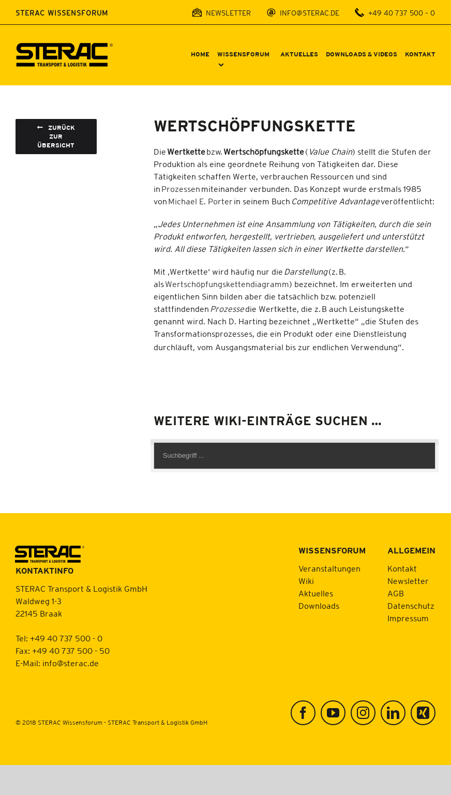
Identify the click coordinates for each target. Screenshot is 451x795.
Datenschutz (410, 605)
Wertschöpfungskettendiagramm (227, 284)
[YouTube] (333, 712)
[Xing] (423, 712)
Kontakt (402, 568)
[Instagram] (363, 712)
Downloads (318, 605)
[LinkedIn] (393, 712)
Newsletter (408, 581)
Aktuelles (315, 593)
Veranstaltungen (329, 568)
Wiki (306, 581)
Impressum (408, 618)
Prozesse (227, 308)
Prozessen (180, 188)
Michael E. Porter (200, 201)
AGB (395, 593)
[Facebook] (303, 712)
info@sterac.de (70, 663)
